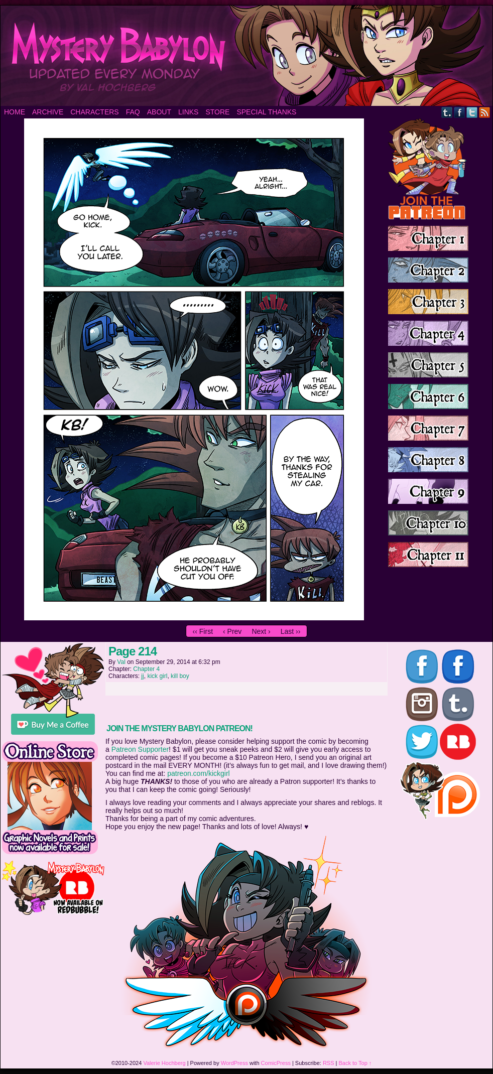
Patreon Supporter (140, 749)
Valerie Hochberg (164, 1063)
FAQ (133, 112)
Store (217, 112)
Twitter (472, 112)
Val (121, 661)
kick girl (157, 676)
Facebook (459, 112)
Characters (94, 112)
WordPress (234, 1063)
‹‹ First (203, 631)
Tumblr (447, 112)
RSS (484, 112)
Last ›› (291, 631)
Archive (47, 112)
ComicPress (276, 1063)
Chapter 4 (146, 669)
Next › (261, 631)
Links (188, 112)
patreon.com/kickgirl (198, 773)
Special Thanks (266, 112)
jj (142, 676)
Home (14, 112)
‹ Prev (232, 631)
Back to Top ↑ (355, 1063)
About (159, 112)
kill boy (180, 676)
